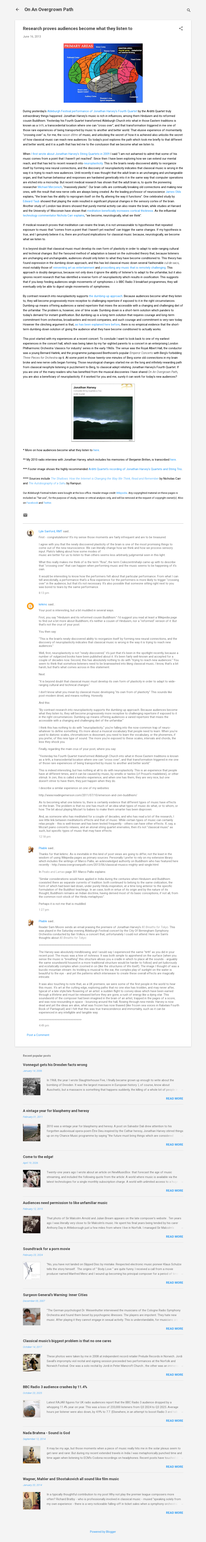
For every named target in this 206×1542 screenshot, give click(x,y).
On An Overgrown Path (49, 9)
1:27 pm (44, 910)
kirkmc (43, 604)
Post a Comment (38, 1035)
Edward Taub (31, 201)
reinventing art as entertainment (73, 267)
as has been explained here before (97, 324)
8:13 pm (44, 593)
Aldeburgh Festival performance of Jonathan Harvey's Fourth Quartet (92, 111)
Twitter (47, 502)
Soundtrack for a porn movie (46, 1249)
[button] (180, 29)
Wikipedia (121, 492)
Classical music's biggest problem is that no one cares (67, 1341)
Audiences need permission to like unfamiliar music (65, 1203)
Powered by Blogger (103, 1532)
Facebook (32, 502)
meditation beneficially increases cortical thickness (120, 211)
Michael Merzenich (50, 187)
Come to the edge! (38, 1157)
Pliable (43, 848)
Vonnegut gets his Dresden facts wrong (55, 1065)
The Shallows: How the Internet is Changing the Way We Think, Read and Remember (105, 478)
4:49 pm (44, 1025)
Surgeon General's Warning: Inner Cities (55, 1295)
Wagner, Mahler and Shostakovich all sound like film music (71, 1479)
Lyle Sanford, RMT (50, 531)
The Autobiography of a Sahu (47, 483)
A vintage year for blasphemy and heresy (56, 1111)
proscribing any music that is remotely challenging (133, 267)
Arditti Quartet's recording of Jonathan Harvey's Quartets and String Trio (135, 469)
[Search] (188, 11)
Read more (174, 1098)
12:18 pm (45, 836)
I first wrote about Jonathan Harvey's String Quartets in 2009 (70, 154)
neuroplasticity (93, 163)
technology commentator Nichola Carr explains (53, 215)
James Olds (173, 192)
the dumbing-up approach (105, 296)
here (96, 450)
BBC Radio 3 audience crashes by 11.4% (55, 1387)
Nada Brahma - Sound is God (46, 1433)
